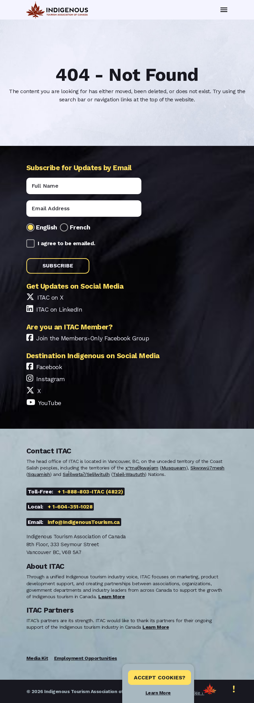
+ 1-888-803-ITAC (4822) (90, 491)
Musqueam (174, 467)
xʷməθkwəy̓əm (141, 467)
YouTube (49, 403)
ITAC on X (50, 297)
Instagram (50, 379)
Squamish (39, 474)
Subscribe (57, 265)
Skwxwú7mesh (207, 467)
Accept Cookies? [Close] (159, 677)
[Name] (83, 186)
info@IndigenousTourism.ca (84, 522)
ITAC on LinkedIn (59, 309)
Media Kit (37, 658)
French (80, 227)
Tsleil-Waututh (129, 474)
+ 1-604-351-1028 (70, 506)
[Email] (83, 208)
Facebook (49, 367)
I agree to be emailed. (66, 243)
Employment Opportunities (85, 658)
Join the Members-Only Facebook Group (92, 338)
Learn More (158, 692)
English (46, 227)
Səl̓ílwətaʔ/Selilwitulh (86, 474)
